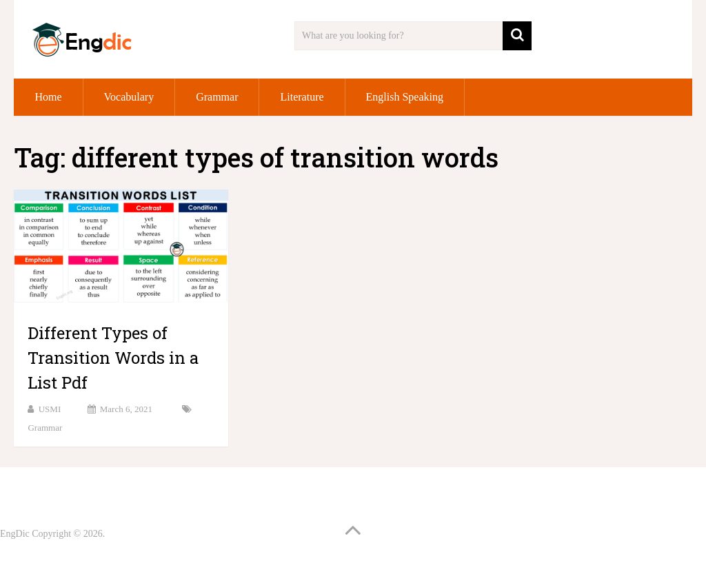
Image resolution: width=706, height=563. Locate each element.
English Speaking (404, 97)
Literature (301, 97)
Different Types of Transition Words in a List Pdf (113, 357)
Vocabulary (129, 97)
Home (47, 97)
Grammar (217, 97)
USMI (50, 409)
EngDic (15, 534)
